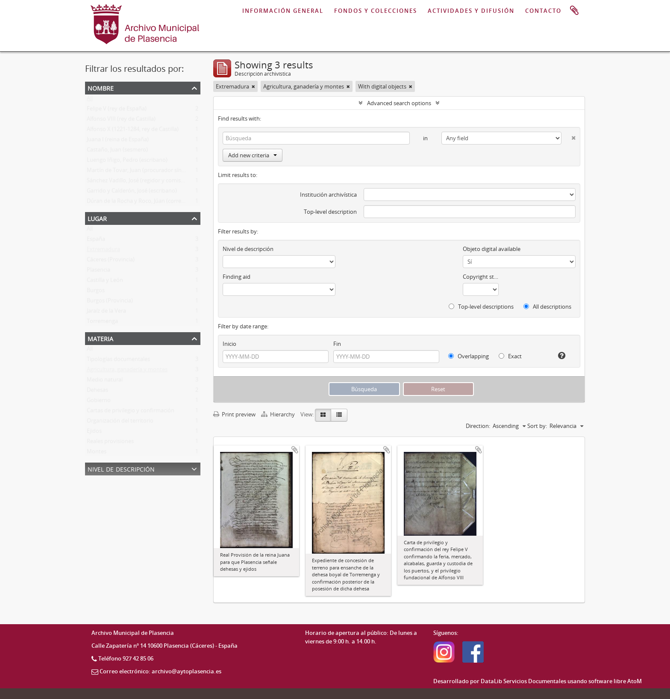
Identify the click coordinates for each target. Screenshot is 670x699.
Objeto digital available (491, 249)
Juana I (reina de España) (118, 141)
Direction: (478, 426)
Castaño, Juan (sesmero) (117, 151)
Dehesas (97, 391)
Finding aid (236, 276)
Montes (96, 453)
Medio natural (105, 381)
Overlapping (468, 356)
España (96, 241)
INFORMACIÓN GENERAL (282, 11)
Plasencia (98, 271)
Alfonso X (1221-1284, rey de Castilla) (133, 131)
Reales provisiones (110, 443)
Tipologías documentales (118, 361)
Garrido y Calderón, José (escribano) (132, 192)
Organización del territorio (120, 422)
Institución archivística (328, 194)
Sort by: (537, 426)
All (90, 100)
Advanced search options (399, 103)
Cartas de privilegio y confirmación (130, 412)
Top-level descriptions (481, 306)
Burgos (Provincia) (110, 302)
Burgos (96, 292)
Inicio (229, 344)
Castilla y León (105, 282)
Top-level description (330, 211)
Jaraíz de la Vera (106, 312)
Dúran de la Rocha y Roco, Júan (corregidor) (141, 202)
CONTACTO (543, 11)
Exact (510, 356)
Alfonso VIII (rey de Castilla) (121, 120)
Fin (337, 344)
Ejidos (94, 433)
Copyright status (481, 276)
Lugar (97, 218)
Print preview (234, 414)
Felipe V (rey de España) (117, 110)
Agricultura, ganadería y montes (127, 371)
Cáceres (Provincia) (111, 261)
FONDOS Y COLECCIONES (375, 11)
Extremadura (103, 251)
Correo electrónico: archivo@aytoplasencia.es (160, 671)
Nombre (101, 87)
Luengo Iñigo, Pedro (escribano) (127, 161)
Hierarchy (278, 414)
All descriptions (547, 306)
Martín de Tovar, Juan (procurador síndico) (140, 172)
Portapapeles (574, 10)
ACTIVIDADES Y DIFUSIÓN (471, 11)
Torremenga (102, 323)
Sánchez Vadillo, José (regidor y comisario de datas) (151, 182)
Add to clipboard (295, 449)
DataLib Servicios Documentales (523, 681)
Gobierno (99, 402)
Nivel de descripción (121, 468)
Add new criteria (252, 155)
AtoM (634, 681)
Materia (100, 338)
